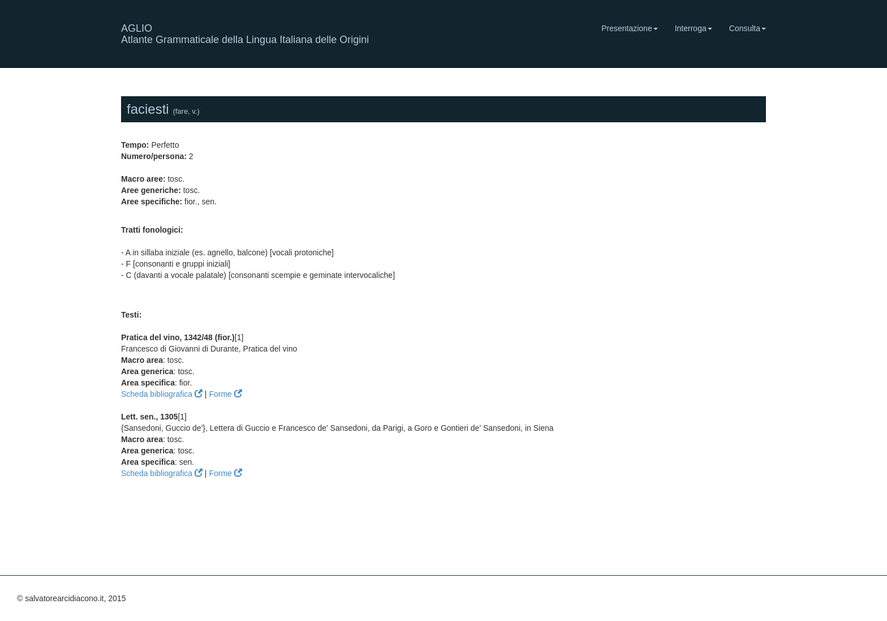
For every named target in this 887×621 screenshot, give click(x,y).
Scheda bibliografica (162, 394)
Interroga (693, 28)
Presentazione (629, 28)
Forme (225, 394)
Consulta (747, 28)
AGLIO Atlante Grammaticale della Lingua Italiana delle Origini (245, 32)
